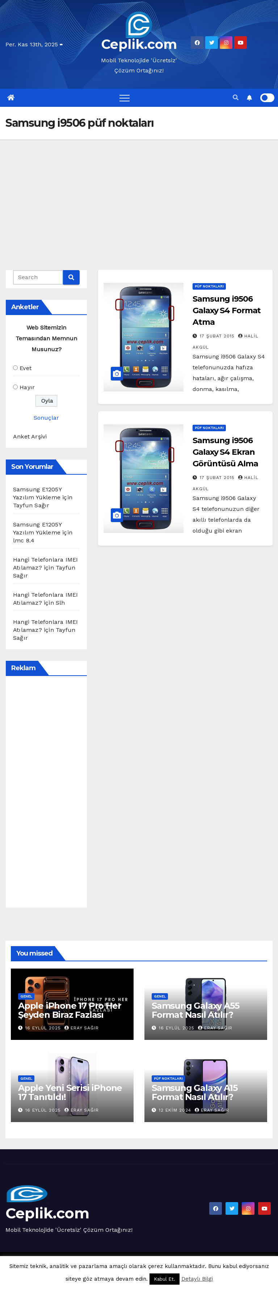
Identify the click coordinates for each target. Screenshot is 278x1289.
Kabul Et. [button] (164, 1279)
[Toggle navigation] (124, 98)
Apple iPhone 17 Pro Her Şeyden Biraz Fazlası (69, 1010)
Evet (25, 368)
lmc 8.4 (23, 540)
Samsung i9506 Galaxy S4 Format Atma (227, 310)
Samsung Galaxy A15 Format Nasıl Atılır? (194, 1092)
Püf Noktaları (209, 286)
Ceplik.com (139, 44)
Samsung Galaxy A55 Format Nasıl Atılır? (195, 1010)
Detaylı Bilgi (197, 1279)
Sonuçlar (46, 417)
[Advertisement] (139, 193)
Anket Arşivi (30, 436)
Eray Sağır (81, 1027)
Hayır (27, 387)
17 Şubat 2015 (218, 336)
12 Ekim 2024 (176, 1110)
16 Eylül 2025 (44, 1027)
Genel (26, 996)
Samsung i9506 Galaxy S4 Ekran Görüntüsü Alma (225, 452)
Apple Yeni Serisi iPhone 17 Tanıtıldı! (70, 1092)
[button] (236, 97)
